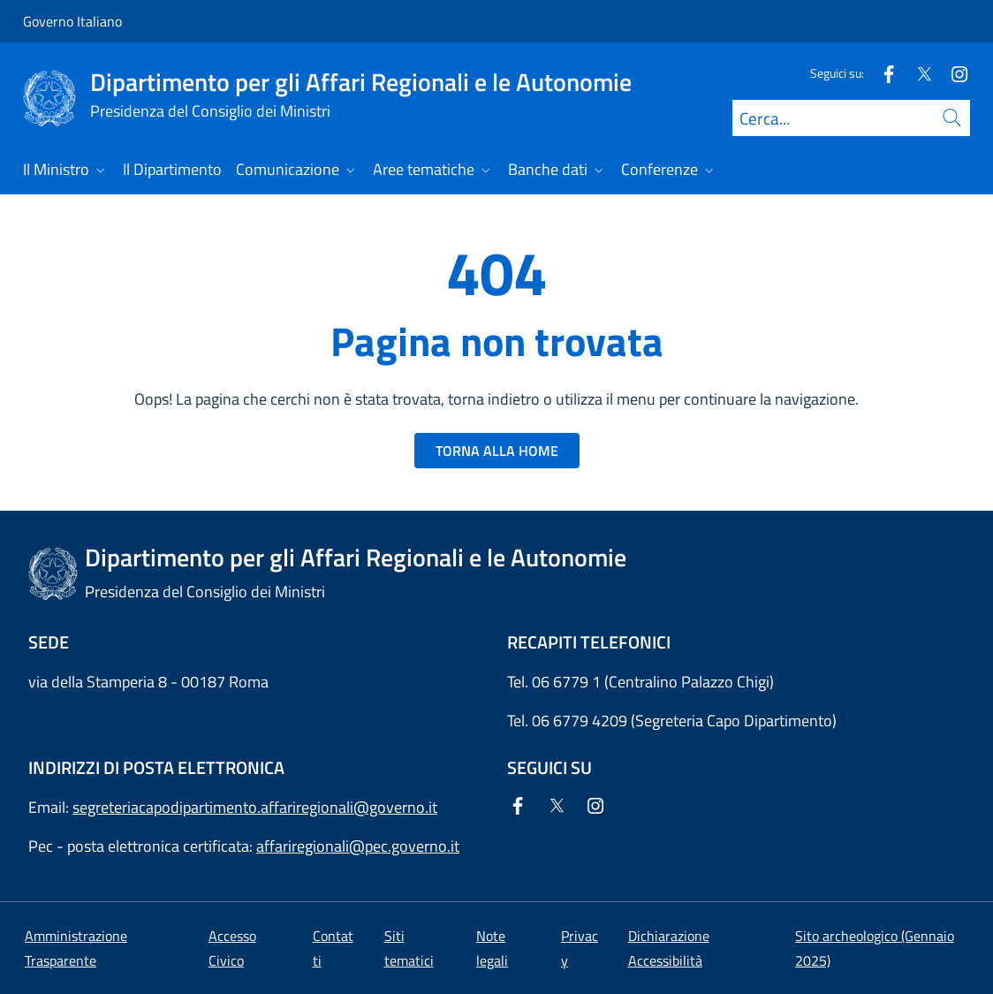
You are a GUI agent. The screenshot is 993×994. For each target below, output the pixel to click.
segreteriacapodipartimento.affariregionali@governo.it (254, 807)
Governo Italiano (72, 21)
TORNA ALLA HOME (497, 450)
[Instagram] (952, 73)
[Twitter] (917, 73)
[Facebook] (881, 73)
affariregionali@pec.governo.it (357, 846)
